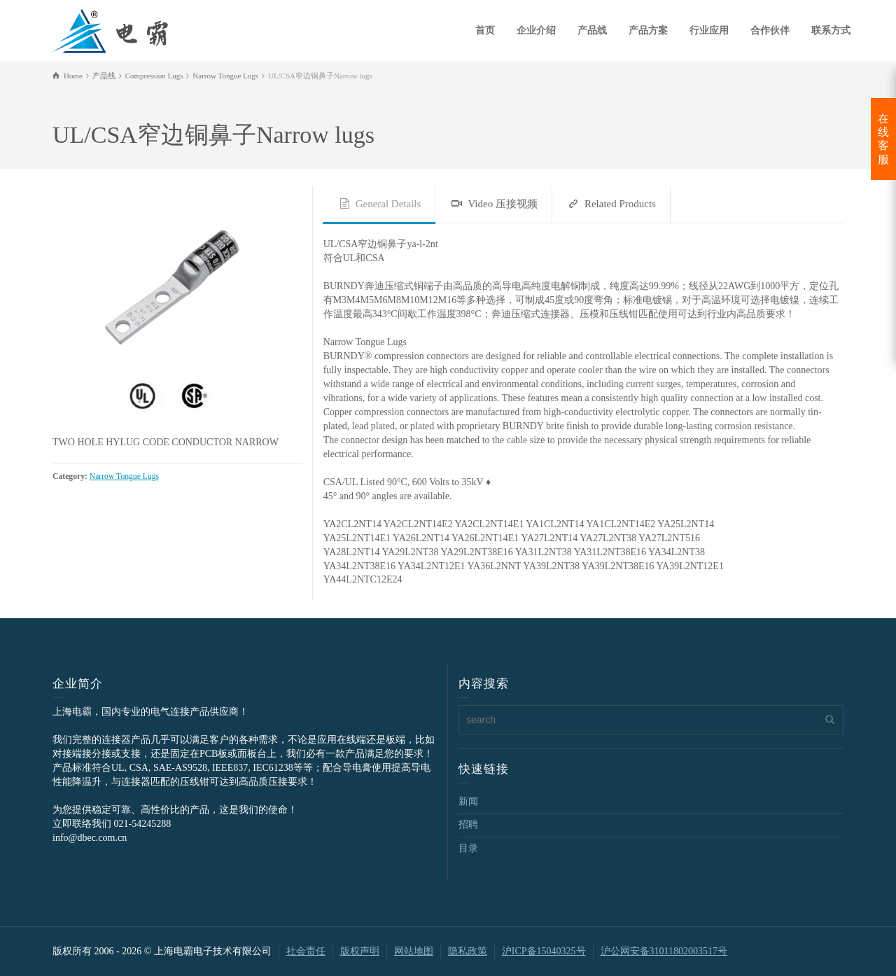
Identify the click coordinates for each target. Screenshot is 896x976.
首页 (485, 30)
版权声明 (359, 951)
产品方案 (648, 30)
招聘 (468, 824)
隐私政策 (467, 951)
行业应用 (709, 30)
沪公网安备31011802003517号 (664, 951)
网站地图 (413, 951)
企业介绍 (536, 30)
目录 (468, 848)
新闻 (468, 801)
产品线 (592, 30)
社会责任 (306, 951)
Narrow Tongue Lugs (124, 476)
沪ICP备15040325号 (544, 951)
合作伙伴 (770, 30)
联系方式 (830, 30)
